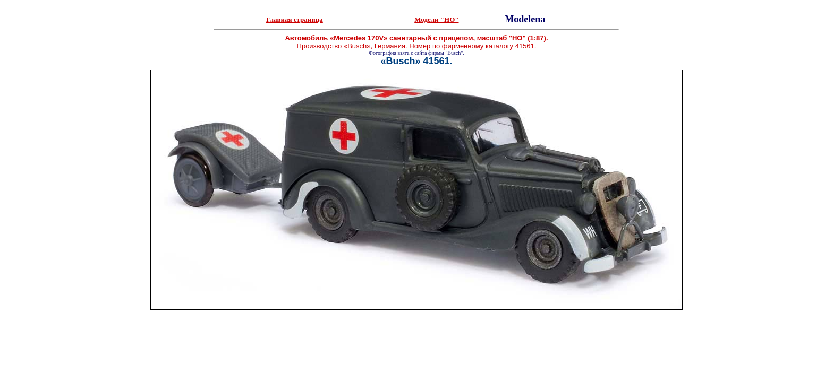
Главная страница (294, 19)
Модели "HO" (436, 19)
